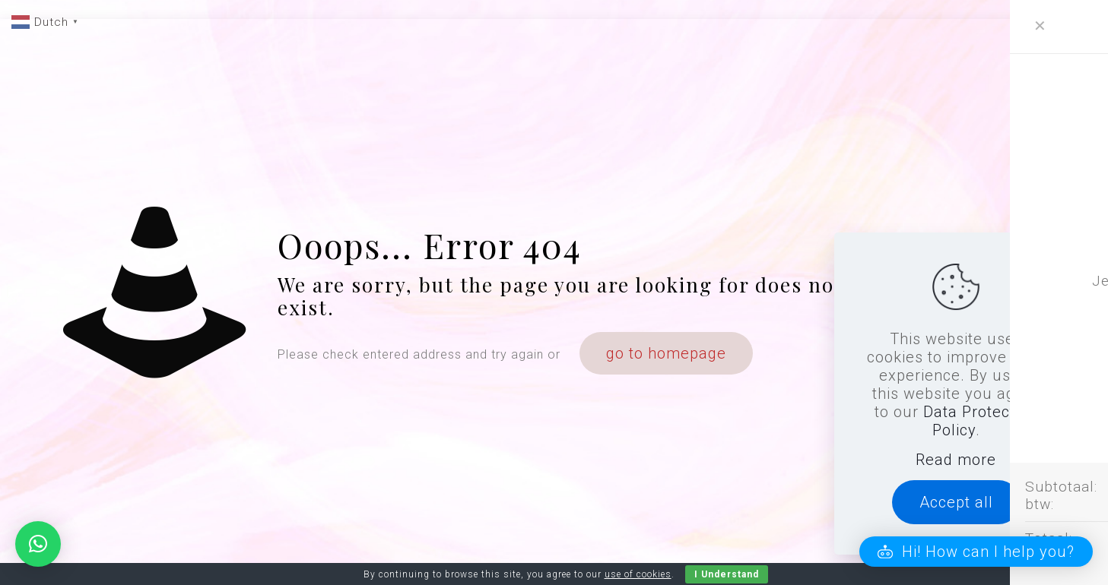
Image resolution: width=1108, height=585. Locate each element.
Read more (956, 460)
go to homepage (666, 353)
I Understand (726, 574)
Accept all (956, 502)
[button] (976, 551)
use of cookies (638, 574)
